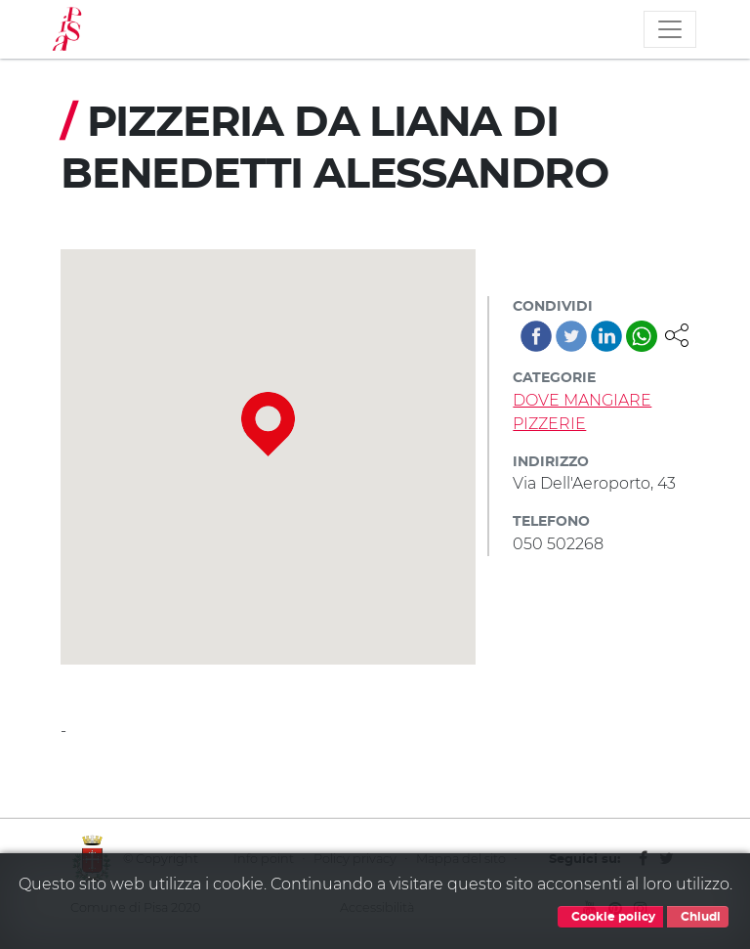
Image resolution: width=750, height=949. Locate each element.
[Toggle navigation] (670, 29)
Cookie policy (610, 917)
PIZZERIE (549, 423)
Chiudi (698, 917)
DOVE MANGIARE (582, 400)
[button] (676, 333)
